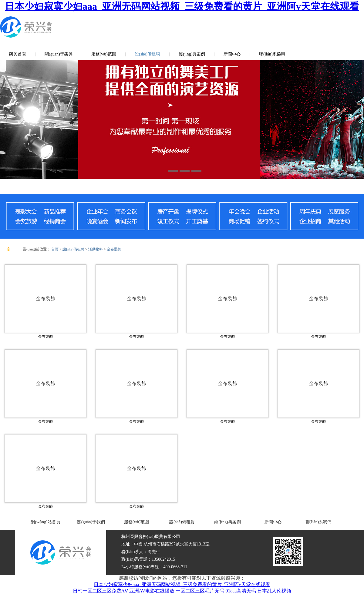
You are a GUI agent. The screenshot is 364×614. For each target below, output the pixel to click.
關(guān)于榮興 (59, 54)
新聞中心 (232, 54)
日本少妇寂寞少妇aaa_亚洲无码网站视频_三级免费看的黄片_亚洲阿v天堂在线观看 (182, 6)
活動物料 (95, 249)
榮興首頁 (17, 54)
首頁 (55, 249)
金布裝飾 (114, 249)
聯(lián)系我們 (318, 522)
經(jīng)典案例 (192, 54)
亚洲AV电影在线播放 (151, 590)
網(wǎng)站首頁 (45, 522)
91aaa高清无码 (240, 590)
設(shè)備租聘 (147, 54)
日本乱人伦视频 (274, 590)
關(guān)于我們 (91, 522)
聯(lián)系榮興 (272, 54)
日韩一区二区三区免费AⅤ (100, 590)
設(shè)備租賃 (182, 522)
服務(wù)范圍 (103, 54)
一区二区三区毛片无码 (200, 590)
